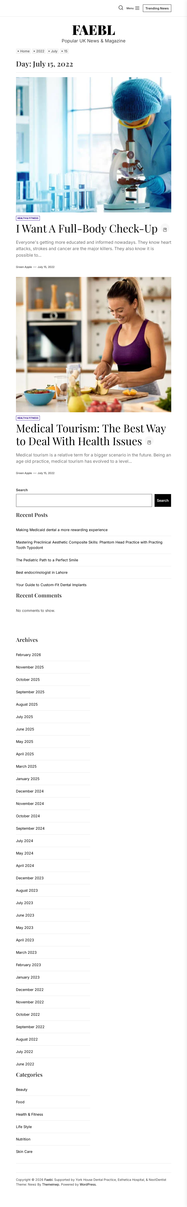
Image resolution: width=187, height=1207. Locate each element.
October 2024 (28, 816)
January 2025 (28, 778)
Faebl (93, 29)
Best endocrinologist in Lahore (42, 572)
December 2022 (30, 989)
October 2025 (28, 679)
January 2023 (28, 977)
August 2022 (27, 1039)
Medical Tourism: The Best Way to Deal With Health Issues (91, 434)
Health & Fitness (29, 1114)
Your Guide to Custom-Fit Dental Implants (51, 585)
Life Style (24, 1126)
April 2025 (25, 754)
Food (20, 1102)
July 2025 (24, 716)
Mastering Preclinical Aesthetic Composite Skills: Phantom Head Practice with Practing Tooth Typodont (89, 545)
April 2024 (25, 865)
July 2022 (24, 1051)
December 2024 (30, 791)
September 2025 (30, 692)
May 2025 (24, 741)
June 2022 (25, 1064)
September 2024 (30, 828)
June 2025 (25, 729)
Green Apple (24, 267)
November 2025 (30, 667)
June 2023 (25, 915)
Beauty (21, 1089)
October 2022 (28, 1014)
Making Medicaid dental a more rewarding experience (62, 529)
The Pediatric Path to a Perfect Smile (47, 560)
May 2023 (24, 927)
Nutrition (23, 1139)
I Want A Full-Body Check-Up (87, 228)
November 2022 (30, 1002)
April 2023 (25, 940)
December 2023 (30, 878)
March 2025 (26, 766)
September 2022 (30, 1027)
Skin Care (24, 1151)
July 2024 (24, 840)
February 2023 (28, 965)
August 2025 (27, 704)
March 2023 (26, 952)
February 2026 (28, 654)
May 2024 (24, 853)
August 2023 (27, 890)
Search (22, 490)
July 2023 (24, 903)
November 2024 (30, 803)
